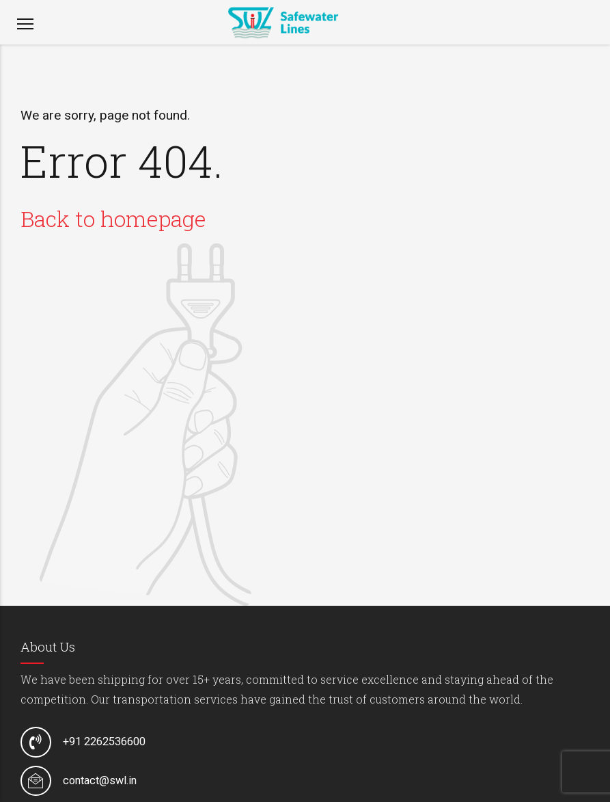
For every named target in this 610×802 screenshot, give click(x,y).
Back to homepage (113, 218)
